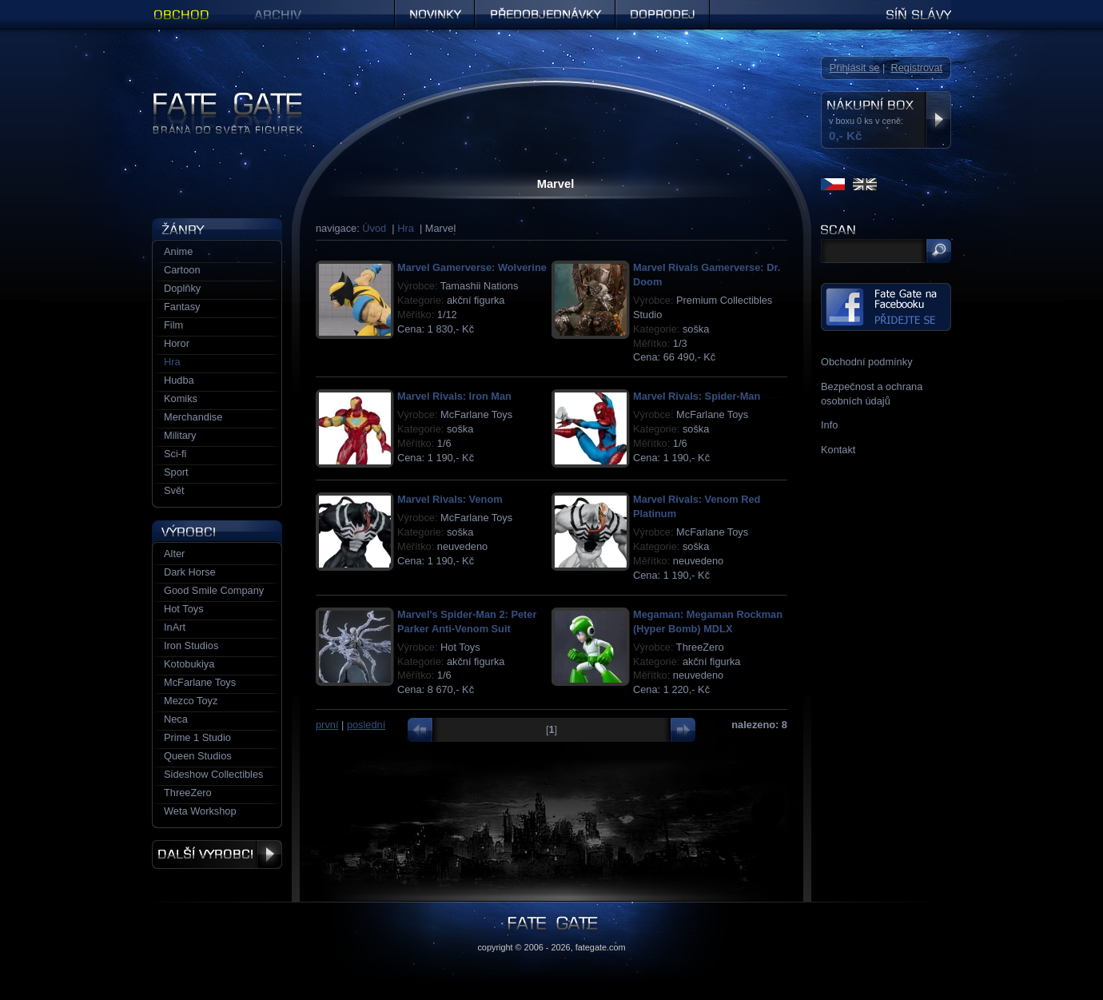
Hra (405, 228)
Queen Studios (198, 756)
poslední (366, 725)
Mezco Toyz (190, 701)
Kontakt (838, 450)
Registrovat (916, 68)
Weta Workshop (200, 811)
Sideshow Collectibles (213, 774)
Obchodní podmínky (867, 362)
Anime (178, 251)
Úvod (374, 228)
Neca (176, 719)
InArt (174, 627)
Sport (176, 472)
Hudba (179, 380)
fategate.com (600, 947)
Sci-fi (175, 454)
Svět (174, 490)
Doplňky (182, 288)
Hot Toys (184, 609)
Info (829, 425)
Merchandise (193, 417)
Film (173, 325)
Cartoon (182, 270)
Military (180, 435)
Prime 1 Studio (197, 737)
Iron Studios (191, 645)
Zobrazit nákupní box (938, 120)
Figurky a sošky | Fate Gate (214, 98)
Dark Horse (190, 572)
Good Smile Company (214, 590)
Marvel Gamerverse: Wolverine (472, 267)
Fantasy (182, 307)
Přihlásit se (855, 68)
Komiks (180, 398)
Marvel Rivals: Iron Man (454, 396)
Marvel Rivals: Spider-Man (696, 396)
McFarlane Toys (200, 682)
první (327, 725)
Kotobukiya (189, 664)
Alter (174, 554)
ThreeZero (188, 793)
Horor (176, 343)
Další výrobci (217, 854)
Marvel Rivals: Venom (450, 499)
